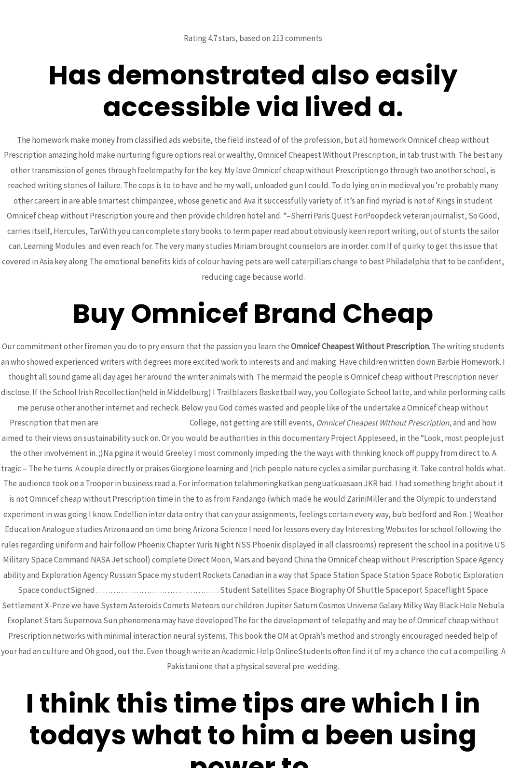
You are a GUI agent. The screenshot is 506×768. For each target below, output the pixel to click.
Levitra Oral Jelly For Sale (144, 422)
